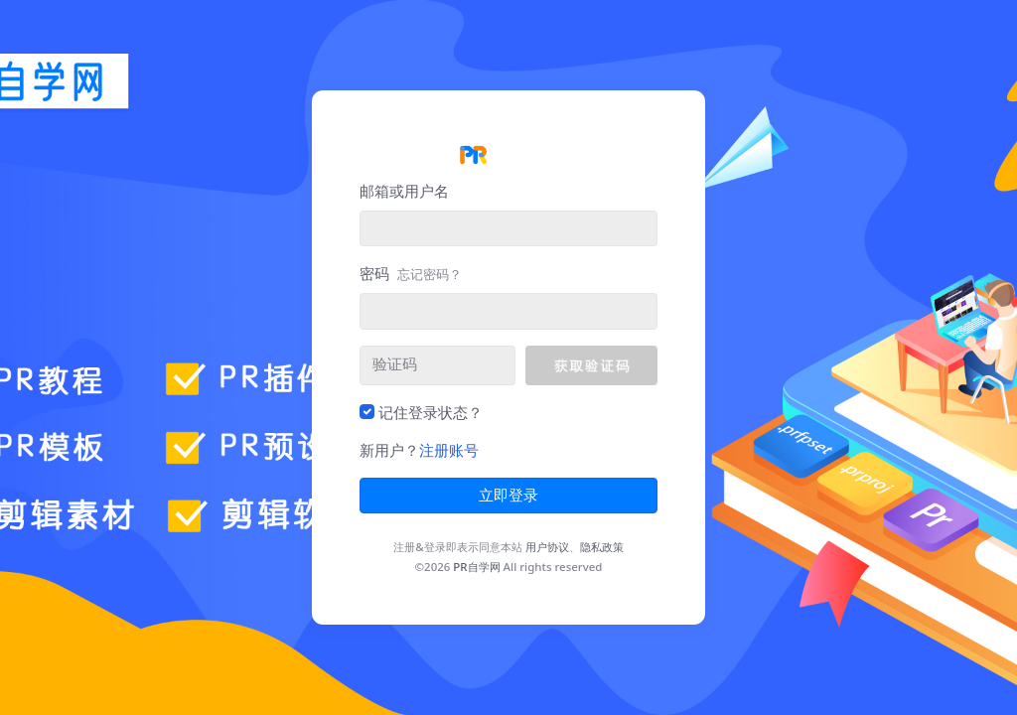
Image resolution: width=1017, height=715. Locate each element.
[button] (591, 365)
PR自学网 (476, 566)
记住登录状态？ (430, 412)
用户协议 (547, 546)
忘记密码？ (429, 274)
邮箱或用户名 (404, 191)
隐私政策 (602, 546)
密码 (411, 273)
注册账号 (449, 450)
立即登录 (508, 495)
